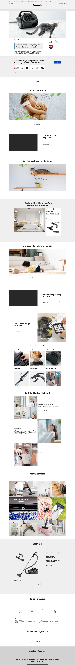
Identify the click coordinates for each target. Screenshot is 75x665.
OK (47, 1)
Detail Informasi (51, 1)
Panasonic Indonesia (10, 3)
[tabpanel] (53, 222)
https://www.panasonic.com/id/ (16, 0)
